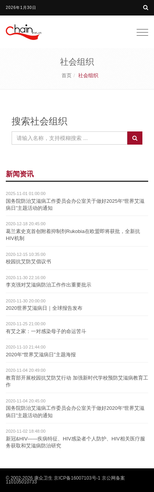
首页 (67, 75)
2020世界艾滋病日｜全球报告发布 (44, 308)
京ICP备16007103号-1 (77, 478)
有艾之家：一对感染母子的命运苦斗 (46, 331)
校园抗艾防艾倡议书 (28, 261)
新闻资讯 (20, 174)
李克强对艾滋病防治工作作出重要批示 (48, 285)
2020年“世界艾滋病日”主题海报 (41, 354)
